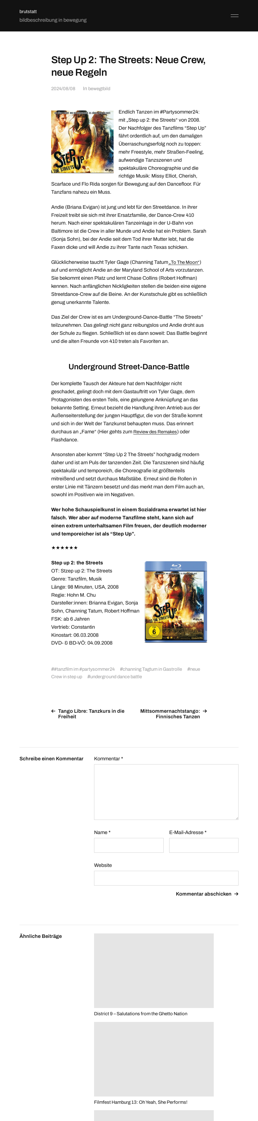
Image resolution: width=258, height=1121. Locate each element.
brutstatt (28, 11)
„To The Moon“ (185, 262)
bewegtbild (101, 88)
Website (103, 865)
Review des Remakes (157, 431)
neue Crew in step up (77, 676)
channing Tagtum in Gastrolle (159, 669)
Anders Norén (225, 1096)
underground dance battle (136, 676)
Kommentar (108, 758)
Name (102, 832)
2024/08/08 (63, 88)
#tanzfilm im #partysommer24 (86, 669)
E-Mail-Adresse (188, 832)
